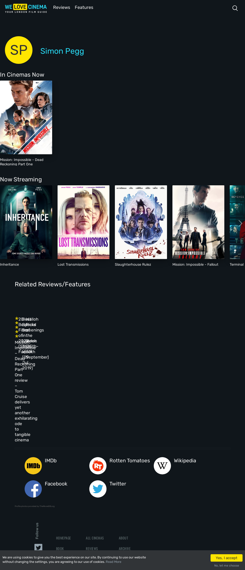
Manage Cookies (131, 506)
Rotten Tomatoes (129, 387)
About (123, 464)
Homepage (63, 464)
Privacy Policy (130, 496)
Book (60, 474)
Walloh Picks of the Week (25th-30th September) (185, 327)
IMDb (51, 387)
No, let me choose (226, 565)
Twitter (117, 410)
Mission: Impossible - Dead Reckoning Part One (22, 161)
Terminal (237, 264)
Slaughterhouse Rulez (133, 264)
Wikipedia (185, 387)
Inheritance (9, 264)
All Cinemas (95, 464)
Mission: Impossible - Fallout (195, 264)
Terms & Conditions (134, 485)
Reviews (60, 7)
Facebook (56, 410)
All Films (63, 485)
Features (85, 7)
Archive (125, 474)
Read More (113, 562)
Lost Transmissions (73, 264)
